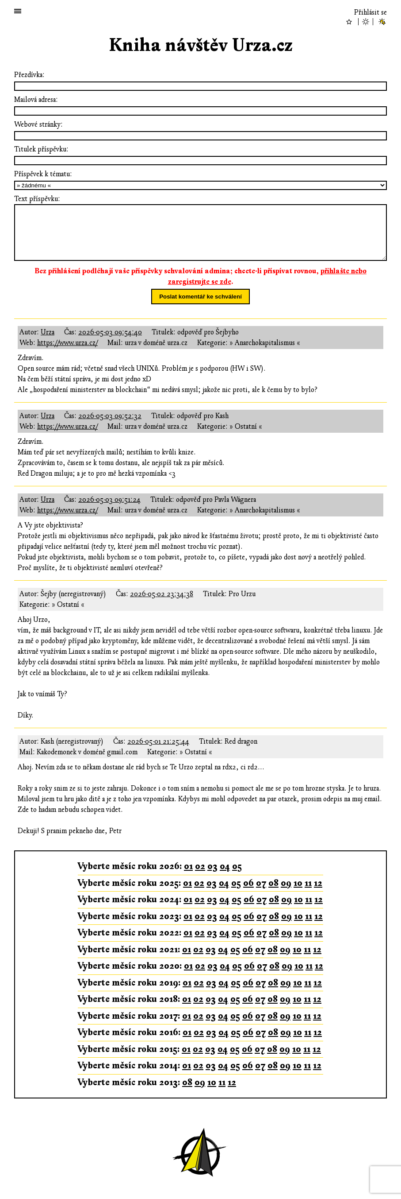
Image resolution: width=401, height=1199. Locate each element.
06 (248, 883)
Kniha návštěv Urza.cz (201, 45)
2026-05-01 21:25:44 (158, 741)
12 (318, 883)
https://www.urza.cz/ (67, 343)
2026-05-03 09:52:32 (109, 416)
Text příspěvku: (37, 199)
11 (308, 883)
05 (237, 866)
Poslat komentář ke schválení (200, 296)
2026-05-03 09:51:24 (109, 500)
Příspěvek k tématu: (43, 174)
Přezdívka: (29, 75)
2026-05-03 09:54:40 (110, 332)
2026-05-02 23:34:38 (161, 594)
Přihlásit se (370, 12)
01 (188, 866)
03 (212, 866)
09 (286, 883)
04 (225, 866)
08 (273, 883)
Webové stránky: (38, 124)
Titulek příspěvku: (41, 149)
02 (200, 866)
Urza (47, 332)
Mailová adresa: (36, 100)
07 (261, 883)
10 (298, 883)
